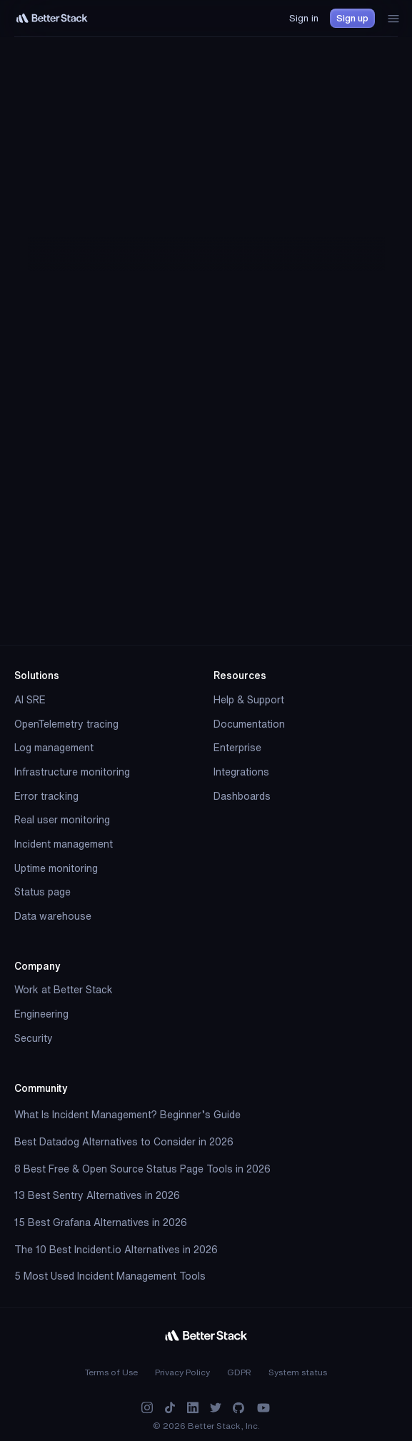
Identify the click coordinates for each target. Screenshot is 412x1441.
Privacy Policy (182, 1372)
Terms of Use (111, 1372)
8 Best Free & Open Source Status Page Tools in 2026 (142, 1169)
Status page (42, 892)
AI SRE (30, 700)
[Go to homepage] (52, 18)
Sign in (303, 18)
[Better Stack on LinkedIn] (193, 1408)
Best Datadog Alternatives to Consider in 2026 (123, 1142)
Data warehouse (52, 916)
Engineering (41, 1014)
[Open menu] (393, 18)
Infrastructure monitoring (72, 772)
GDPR (239, 1372)
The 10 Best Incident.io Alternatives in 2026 (116, 1250)
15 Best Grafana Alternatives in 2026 (100, 1222)
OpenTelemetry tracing (66, 724)
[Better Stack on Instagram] (147, 1408)
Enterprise (237, 748)
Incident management (63, 844)
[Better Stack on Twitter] (215, 1408)
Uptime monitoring (56, 868)
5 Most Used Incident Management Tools (110, 1276)
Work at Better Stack (63, 990)
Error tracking (46, 796)
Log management (54, 748)
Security (33, 1038)
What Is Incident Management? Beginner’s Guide (127, 1115)
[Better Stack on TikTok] (170, 1408)
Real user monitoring (62, 820)
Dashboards (242, 796)
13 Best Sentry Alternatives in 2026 (97, 1195)
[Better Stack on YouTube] (263, 1408)
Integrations (241, 772)
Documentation (249, 724)
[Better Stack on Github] (238, 1408)
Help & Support (248, 700)
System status (297, 1372)
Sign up (352, 18)
